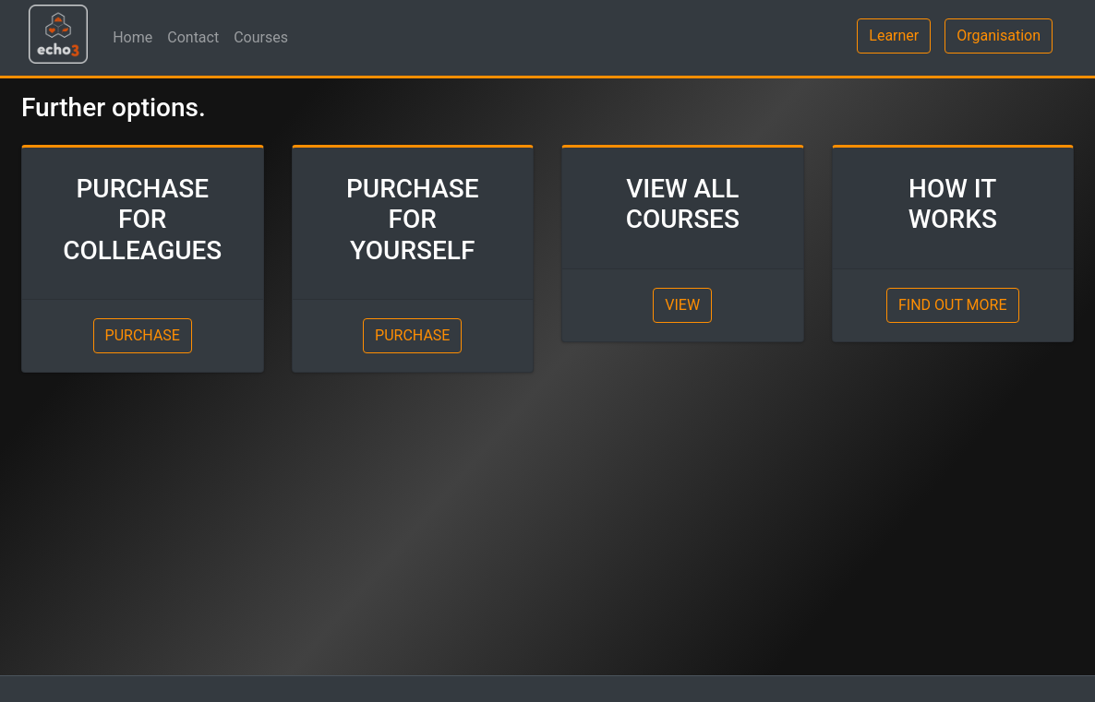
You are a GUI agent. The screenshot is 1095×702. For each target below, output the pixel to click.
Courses (261, 37)
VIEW (682, 305)
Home (132, 37)
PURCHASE (142, 335)
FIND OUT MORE (952, 305)
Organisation (999, 35)
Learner (894, 35)
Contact (193, 37)
